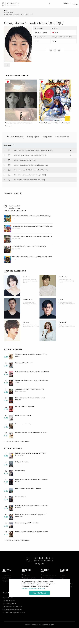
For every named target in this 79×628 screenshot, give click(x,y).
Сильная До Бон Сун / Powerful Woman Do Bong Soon (32, 371)
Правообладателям (9, 604)
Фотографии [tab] (62, 136)
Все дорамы (6, 575)
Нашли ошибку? (14, 206)
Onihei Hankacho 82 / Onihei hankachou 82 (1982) (31, 165)
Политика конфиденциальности (13, 612)
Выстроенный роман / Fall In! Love (30, 281)
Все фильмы (26, 575)
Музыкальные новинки (49, 575)
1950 (60, 37)
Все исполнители (47, 578)
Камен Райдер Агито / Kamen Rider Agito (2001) (30, 155)
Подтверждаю (39, 593)
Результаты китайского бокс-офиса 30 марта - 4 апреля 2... (32, 226)
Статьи (62, 578)
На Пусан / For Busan (22, 462)
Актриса (54, 28)
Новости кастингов (15, 271)
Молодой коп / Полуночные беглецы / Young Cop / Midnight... (31, 506)
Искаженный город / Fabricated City (26, 523)
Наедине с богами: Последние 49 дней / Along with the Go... (31, 480)
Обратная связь (8, 598)
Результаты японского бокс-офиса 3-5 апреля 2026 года (31, 215)
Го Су (61, 299)
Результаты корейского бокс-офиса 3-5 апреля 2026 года (32, 236)
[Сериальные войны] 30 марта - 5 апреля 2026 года (29, 246)
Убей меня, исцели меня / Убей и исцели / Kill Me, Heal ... (31, 355)
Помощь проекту (8, 601)
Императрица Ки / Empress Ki (24, 406)
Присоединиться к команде (12, 606)
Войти (66, 3)
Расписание (6, 578)
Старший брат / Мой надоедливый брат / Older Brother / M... (30, 454)
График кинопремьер (29, 578)
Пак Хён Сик (63, 277)
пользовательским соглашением (33, 588)
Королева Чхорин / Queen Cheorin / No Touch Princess (30, 399)
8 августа (55, 37)
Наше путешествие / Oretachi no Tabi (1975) (29, 180)
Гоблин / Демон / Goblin (23, 415)
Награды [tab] (47, 136)
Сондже (26, 322)
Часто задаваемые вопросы (12, 609)
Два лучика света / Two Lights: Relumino (28, 488)
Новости (63, 575)
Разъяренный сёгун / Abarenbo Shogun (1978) (30, 175)
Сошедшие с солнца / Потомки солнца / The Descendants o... (29, 390)
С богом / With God (21, 497)
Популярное (6, 581)
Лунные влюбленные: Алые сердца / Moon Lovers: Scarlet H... (31, 381)
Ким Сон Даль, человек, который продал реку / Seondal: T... (30, 515)
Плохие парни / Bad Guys (23, 424)
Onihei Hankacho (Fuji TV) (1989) (25, 160)
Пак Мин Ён (63, 322)
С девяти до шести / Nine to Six (67, 302)
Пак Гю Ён (26, 277)
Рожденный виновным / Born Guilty (30, 304)
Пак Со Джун (27, 299)
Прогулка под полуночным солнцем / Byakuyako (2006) (33, 150)
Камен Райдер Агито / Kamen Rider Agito (54, 123)
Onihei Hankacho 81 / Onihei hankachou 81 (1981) (31, 170)
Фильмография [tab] (15, 136)
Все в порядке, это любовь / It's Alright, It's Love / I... (31, 433)
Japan (57, 32)
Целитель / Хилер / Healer (23, 363)
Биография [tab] (33, 136)
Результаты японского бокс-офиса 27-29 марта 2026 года (32, 256)
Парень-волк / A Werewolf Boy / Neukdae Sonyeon (31, 532)
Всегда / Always (20, 471)
